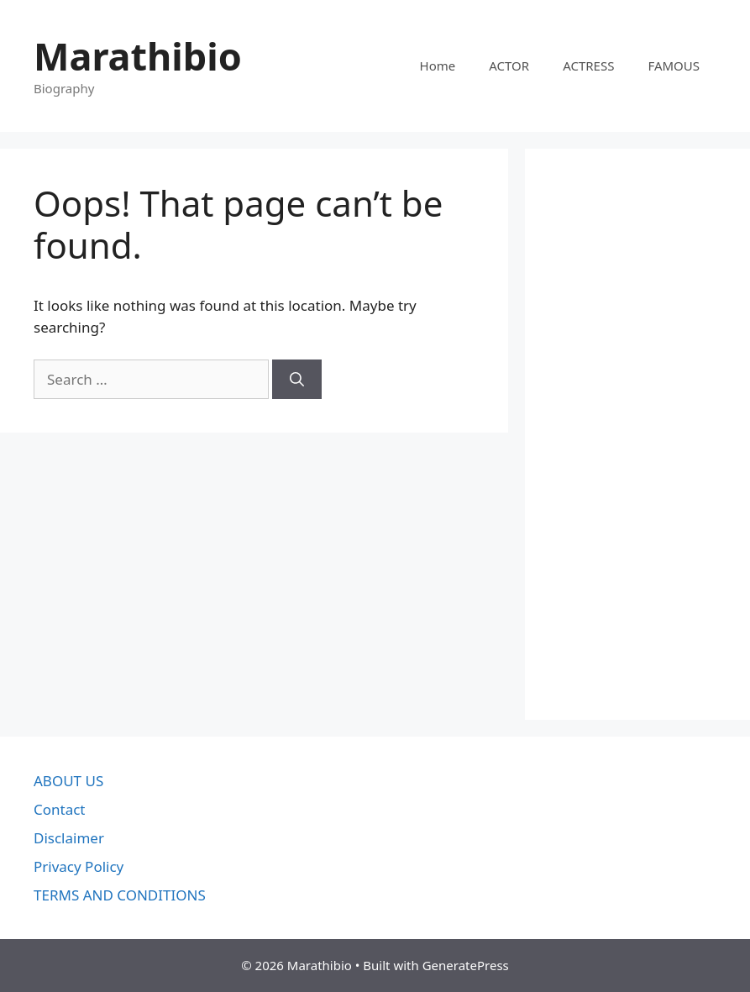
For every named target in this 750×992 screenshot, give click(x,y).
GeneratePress (465, 965)
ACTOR (509, 65)
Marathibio (138, 55)
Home (438, 65)
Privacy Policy (78, 866)
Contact (60, 809)
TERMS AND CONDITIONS (120, 895)
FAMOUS (674, 65)
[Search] (297, 380)
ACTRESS (588, 65)
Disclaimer (69, 838)
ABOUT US (68, 780)
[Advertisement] (637, 434)
